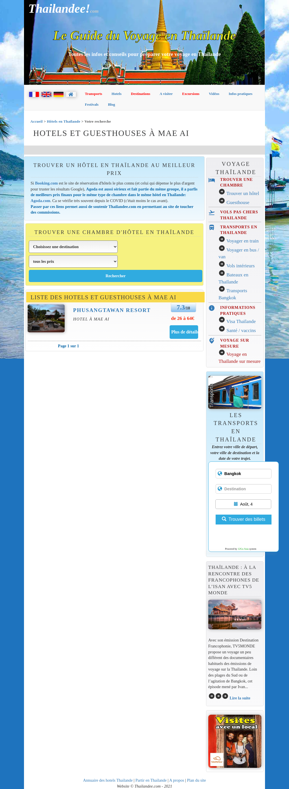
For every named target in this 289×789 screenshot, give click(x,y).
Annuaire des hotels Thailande (108, 780)
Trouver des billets (243, 519)
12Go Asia (243, 548)
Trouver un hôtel (242, 193)
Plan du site (196, 780)
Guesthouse (238, 202)
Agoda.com (40, 200)
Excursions (190, 94)
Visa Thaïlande (241, 321)
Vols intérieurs (240, 265)
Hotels (116, 94)
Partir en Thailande (151, 780)
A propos (176, 780)
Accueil (36, 121)
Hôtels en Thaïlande (63, 121)
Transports (93, 94)
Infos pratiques (240, 94)
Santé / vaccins (241, 330)
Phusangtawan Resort (112, 310)
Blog (111, 104)
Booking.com (46, 183)
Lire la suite (239, 698)
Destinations (140, 94)
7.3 (181, 307)
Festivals (91, 104)
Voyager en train (242, 241)
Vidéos (214, 94)
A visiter (166, 94)
